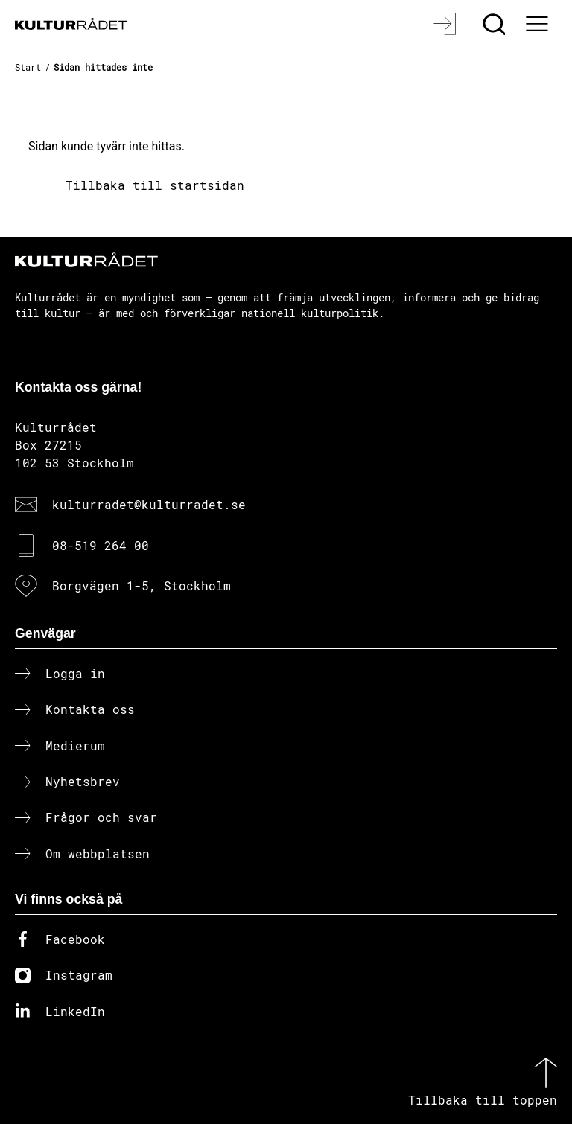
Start (28, 67)
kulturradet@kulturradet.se (149, 504)
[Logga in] (446, 24)
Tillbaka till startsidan (155, 185)
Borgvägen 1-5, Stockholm (141, 585)
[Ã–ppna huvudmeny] (538, 24)
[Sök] (495, 24)
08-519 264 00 (100, 545)
